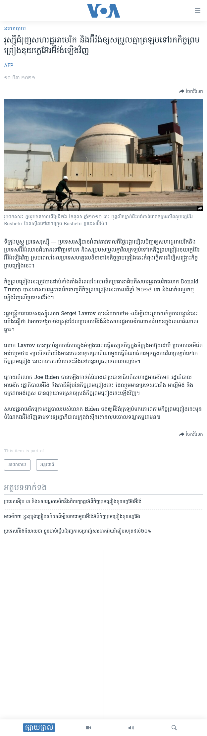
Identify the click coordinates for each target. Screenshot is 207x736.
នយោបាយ (15, 29)
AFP (8, 65)
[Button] (191, 91)
